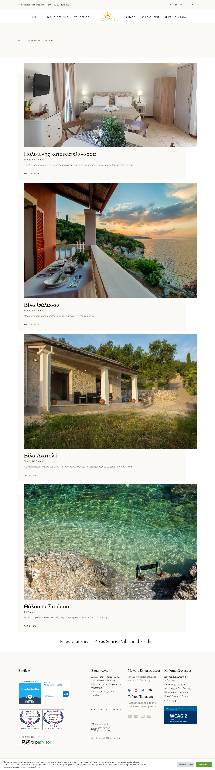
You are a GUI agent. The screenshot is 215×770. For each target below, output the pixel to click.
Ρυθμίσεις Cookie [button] (186, 764)
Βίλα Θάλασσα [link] (41, 304)
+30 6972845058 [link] (106, 680)
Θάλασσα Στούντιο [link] (46, 606)
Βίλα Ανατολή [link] (40, 455)
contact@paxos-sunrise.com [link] (31, 4)
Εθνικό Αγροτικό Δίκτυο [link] (176, 696)
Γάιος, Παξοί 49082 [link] (109, 676)
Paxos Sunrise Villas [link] (30, 689)
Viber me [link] (103, 684)
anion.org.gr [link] (170, 700)
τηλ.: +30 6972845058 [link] (58, 4)
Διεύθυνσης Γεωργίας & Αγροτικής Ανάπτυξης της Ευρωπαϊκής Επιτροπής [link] (177, 688)
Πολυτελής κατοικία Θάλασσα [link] (60, 153)
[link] (171, 5)
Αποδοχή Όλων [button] (203, 764)
